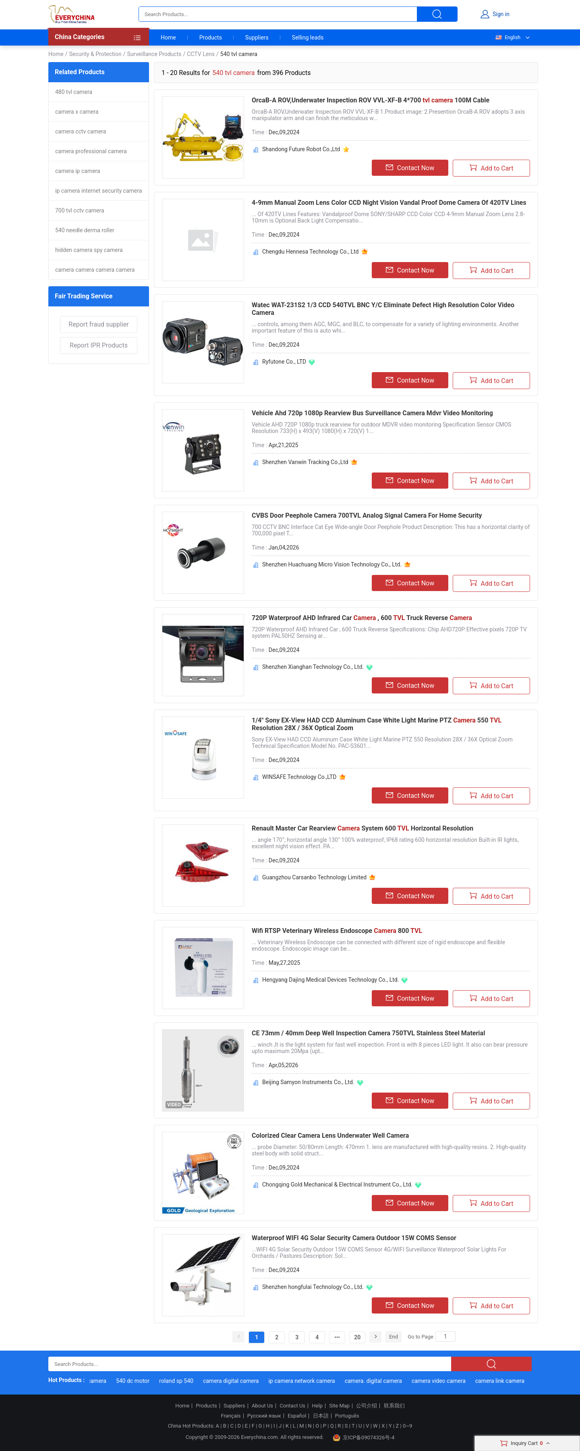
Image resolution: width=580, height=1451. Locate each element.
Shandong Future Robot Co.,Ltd (301, 149)
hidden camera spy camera (89, 250)
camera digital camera (247, 1381)
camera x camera (76, 111)
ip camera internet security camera (98, 190)
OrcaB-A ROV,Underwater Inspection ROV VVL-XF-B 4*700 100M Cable (370, 100)
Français (230, 1416)
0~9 (407, 1426)
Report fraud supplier (98, 324)
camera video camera (454, 1381)
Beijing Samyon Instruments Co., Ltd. (308, 1082)
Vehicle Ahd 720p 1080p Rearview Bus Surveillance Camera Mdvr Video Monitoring (372, 413)
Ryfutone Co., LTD (284, 361)
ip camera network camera (317, 1381)
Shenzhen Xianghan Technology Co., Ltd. (313, 667)
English (507, 37)
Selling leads (308, 37)
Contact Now (410, 168)
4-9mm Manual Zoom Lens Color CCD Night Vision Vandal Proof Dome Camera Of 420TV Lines (389, 202)
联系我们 (394, 1405)
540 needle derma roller (84, 230)
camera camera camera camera (95, 269)
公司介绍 (366, 1405)
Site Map (339, 1405)
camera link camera (515, 1381)
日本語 (321, 1416)
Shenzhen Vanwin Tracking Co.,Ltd (305, 462)
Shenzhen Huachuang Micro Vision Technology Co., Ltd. (332, 564)
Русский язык (264, 1416)
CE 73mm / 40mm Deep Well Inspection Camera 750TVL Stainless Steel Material (368, 1033)
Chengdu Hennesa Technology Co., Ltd (310, 251)
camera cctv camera (80, 131)
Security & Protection (95, 54)
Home (168, 37)
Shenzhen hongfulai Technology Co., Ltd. (313, 1287)
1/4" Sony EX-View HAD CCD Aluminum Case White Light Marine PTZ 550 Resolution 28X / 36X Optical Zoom (376, 724)
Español (297, 1416)
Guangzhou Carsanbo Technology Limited (314, 877)
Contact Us (292, 1405)
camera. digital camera (388, 1381)
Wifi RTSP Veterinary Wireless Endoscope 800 (337, 931)
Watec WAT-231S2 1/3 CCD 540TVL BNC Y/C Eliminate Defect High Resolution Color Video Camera (383, 308)
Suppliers (257, 37)
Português (347, 1416)
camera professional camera (91, 151)
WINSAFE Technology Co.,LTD (299, 777)
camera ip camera (77, 171)
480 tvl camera (73, 92)
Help (317, 1405)
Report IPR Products (99, 345)
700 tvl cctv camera (79, 210)
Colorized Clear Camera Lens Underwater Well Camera (330, 1135)
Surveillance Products (154, 54)
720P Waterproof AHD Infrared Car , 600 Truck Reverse (362, 618)
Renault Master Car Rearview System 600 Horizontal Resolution (362, 828)
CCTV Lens (201, 54)
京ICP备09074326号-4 (364, 1437)
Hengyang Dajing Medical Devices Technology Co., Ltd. (330, 979)
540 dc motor (148, 1381)
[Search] (445, 1336)
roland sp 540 (192, 1381)
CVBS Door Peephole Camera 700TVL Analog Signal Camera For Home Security (367, 515)
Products (210, 37)
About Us (262, 1405)
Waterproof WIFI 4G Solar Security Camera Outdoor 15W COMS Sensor (354, 1238)
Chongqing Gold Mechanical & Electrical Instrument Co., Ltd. (337, 1184)
